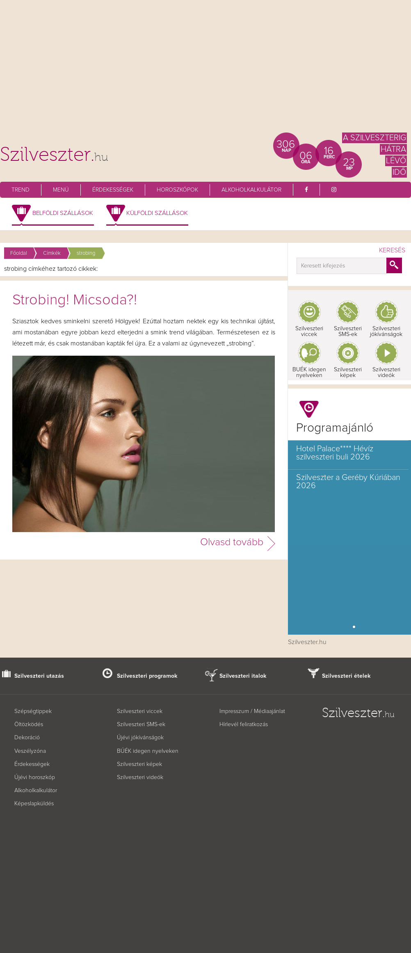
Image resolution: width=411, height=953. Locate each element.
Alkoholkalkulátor (251, 190)
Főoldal (18, 253)
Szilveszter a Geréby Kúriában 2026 (348, 481)
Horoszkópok (177, 190)
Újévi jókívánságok (140, 737)
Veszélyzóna (30, 751)
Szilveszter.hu (307, 642)
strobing (86, 253)
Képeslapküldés (34, 804)
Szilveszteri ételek (346, 676)
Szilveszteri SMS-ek (348, 331)
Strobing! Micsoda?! (74, 300)
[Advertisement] (205, 69)
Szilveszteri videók (386, 372)
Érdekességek (112, 190)
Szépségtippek (33, 711)
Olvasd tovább (231, 542)
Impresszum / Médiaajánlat (252, 711)
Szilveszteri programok (147, 676)
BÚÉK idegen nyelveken (147, 751)
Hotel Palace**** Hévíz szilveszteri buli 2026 (334, 453)
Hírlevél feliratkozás (243, 724)
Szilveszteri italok (243, 676)
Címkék (52, 253)
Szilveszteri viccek (309, 331)
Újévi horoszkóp (34, 777)
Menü (61, 190)
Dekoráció (27, 737)
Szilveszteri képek (348, 372)
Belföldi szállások (62, 213)
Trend (20, 190)
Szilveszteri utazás (39, 676)
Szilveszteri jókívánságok (386, 331)
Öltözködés (28, 724)
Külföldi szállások (157, 213)
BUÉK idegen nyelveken (309, 372)
